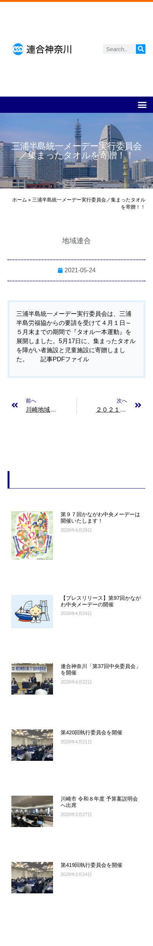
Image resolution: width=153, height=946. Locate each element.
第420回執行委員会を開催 (91, 732)
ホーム (19, 200)
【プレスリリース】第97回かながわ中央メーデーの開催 (101, 601)
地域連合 (76, 241)
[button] (142, 105)
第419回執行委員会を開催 (91, 865)
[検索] (140, 49)
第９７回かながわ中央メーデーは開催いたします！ (100, 517)
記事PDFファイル (65, 359)
